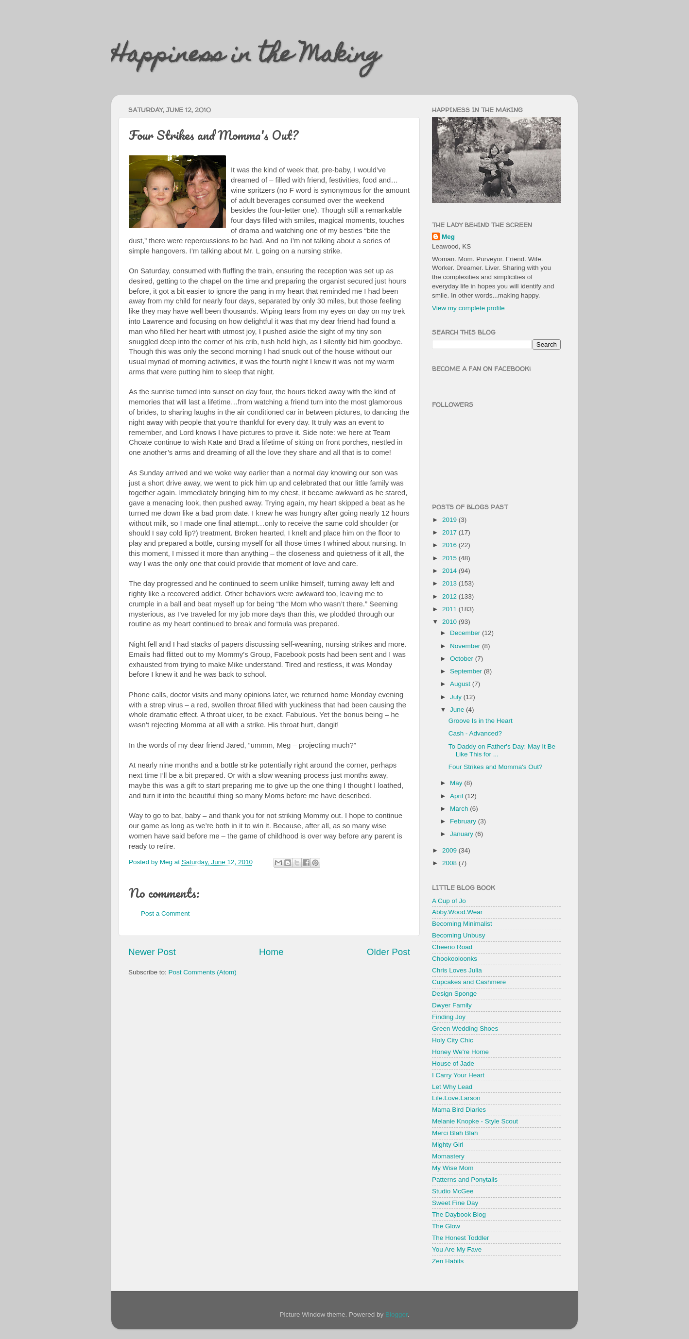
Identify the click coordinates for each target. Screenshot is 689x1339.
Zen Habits (448, 1261)
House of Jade (453, 1063)
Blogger (396, 1314)
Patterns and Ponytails (465, 1179)
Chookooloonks (454, 958)
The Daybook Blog (459, 1214)
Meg (448, 236)
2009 (450, 850)
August (461, 683)
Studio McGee (453, 1191)
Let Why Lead (452, 1086)
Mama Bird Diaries (459, 1109)
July (457, 697)
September (467, 671)
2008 (450, 863)
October (462, 658)
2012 (450, 596)
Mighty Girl (448, 1144)
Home (271, 952)
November (466, 646)
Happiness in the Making (245, 57)
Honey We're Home (460, 1051)
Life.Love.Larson (456, 1098)
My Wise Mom (453, 1168)
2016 (450, 545)
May (457, 783)
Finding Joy (448, 1017)
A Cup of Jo (449, 900)
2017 (450, 532)
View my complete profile (468, 308)
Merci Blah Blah (455, 1133)
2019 (450, 519)
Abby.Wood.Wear (457, 912)
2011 (450, 609)
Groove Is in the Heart (480, 720)
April (457, 796)
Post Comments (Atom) (203, 972)
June (458, 709)
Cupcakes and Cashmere (469, 982)
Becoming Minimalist (462, 923)
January (462, 833)
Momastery (448, 1156)
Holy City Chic (452, 1040)
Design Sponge (454, 993)
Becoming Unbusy (458, 935)
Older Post (388, 952)
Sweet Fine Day (455, 1202)
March (460, 808)
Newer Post (152, 952)
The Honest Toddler (460, 1237)
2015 (450, 558)
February (464, 821)
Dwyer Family (452, 1005)
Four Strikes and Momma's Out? (495, 766)
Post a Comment (165, 913)
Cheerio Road (452, 947)
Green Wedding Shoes (465, 1028)
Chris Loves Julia (457, 970)
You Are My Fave (457, 1249)
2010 (450, 621)
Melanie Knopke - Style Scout (475, 1121)
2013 (450, 583)
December (466, 632)
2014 (450, 570)
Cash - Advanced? (475, 733)
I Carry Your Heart (458, 1075)
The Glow (446, 1226)
